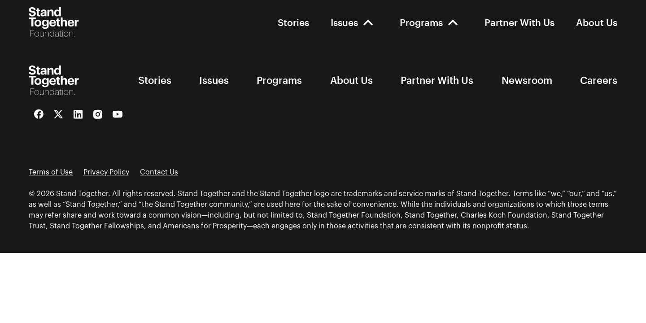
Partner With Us (519, 22)
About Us (596, 22)
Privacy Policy (106, 172)
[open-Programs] (453, 22)
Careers (598, 80)
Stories (293, 22)
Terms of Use (51, 172)
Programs (421, 22)
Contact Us (159, 172)
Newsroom (527, 80)
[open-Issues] (368, 22)
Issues (344, 22)
